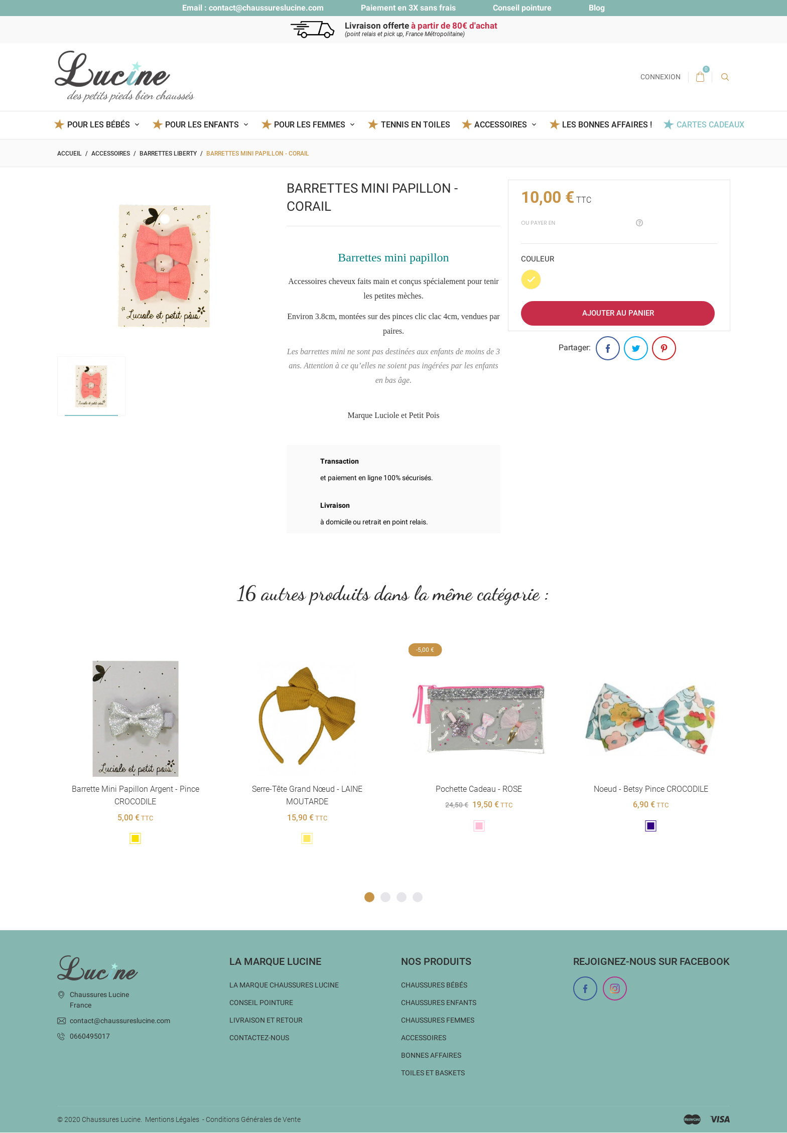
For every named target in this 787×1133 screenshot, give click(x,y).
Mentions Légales (172, 1119)
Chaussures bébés (434, 985)
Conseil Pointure (261, 1003)
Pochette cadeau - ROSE (479, 789)
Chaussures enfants (438, 1003)
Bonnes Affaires (431, 1056)
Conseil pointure (522, 8)
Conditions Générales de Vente (253, 1119)
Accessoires (423, 1038)
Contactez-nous (259, 1038)
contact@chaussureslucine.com (266, 8)
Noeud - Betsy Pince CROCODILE (650, 789)
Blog (597, 8)
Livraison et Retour (266, 1021)
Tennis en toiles (415, 124)
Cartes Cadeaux (710, 124)
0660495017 (90, 1037)
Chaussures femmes (437, 1021)
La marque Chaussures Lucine (284, 985)
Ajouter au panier (618, 313)
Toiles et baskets (433, 1073)
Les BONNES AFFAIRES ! (607, 124)
